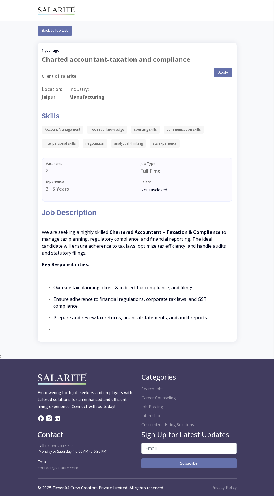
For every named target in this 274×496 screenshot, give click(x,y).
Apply (223, 72)
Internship (150, 415)
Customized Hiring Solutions (167, 424)
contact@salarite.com (58, 468)
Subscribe (189, 463)
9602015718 (62, 446)
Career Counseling (158, 397)
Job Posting (152, 406)
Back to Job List (55, 30)
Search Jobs (152, 388)
